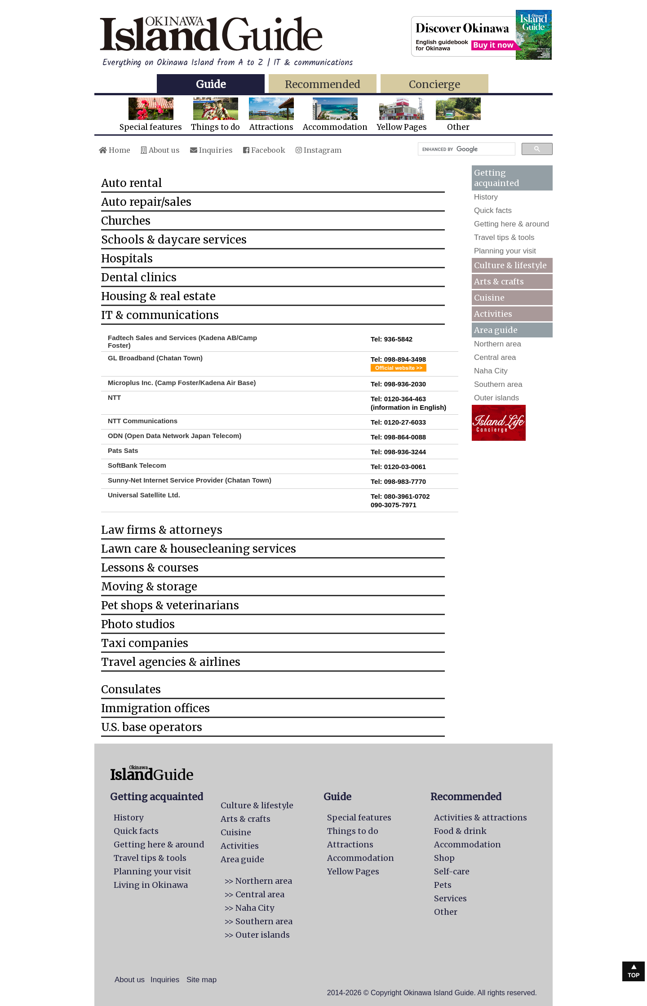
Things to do (215, 114)
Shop (444, 858)
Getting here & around (511, 224)
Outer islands (496, 398)
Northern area (497, 344)
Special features (151, 114)
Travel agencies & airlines (170, 662)
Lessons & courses (150, 568)
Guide (211, 84)
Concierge (434, 84)
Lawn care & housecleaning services (198, 549)
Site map (201, 979)
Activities (493, 314)
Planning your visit (505, 251)
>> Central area (254, 894)
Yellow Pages (402, 114)
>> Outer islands (257, 935)
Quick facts (493, 210)
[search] (465, 149)
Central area (495, 357)
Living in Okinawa (151, 885)
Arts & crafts (499, 281)
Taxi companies (144, 643)
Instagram (318, 150)
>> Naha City (249, 908)
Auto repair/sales (146, 202)
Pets (443, 885)
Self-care (452, 871)
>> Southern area (258, 921)
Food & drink (460, 831)
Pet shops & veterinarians (170, 605)
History (486, 197)
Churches (126, 221)
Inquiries (211, 150)
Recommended (322, 84)
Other (458, 114)
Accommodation (335, 114)
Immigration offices (155, 708)
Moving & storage (149, 587)
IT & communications (160, 315)
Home (114, 150)
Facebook (264, 150)
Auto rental (131, 183)
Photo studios (138, 624)
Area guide (242, 859)
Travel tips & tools (504, 237)
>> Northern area (258, 881)
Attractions (271, 114)
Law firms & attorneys (161, 530)
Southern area (498, 384)
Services (450, 898)
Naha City (491, 371)
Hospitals (127, 259)
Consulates (131, 689)
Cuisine (489, 297)
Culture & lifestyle (510, 265)
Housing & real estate (158, 296)
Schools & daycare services (174, 240)
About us (160, 150)
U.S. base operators (151, 727)
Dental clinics (139, 277)
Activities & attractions (480, 817)
